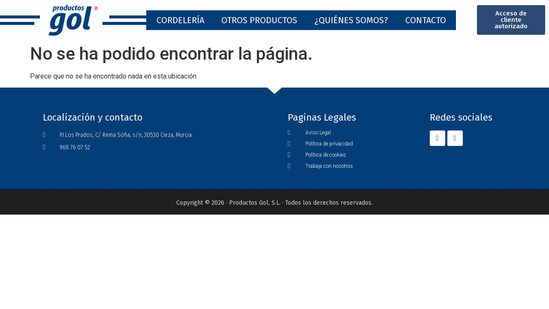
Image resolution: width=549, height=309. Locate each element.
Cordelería (180, 20)
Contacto (425, 20)
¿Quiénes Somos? (351, 20)
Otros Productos (259, 20)
